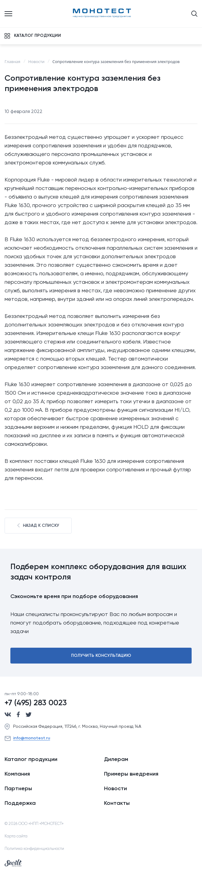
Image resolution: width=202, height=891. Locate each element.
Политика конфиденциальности (34, 849)
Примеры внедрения (131, 774)
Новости (115, 788)
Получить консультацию (101, 655)
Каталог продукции (31, 759)
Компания (17, 774)
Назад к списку (38, 525)
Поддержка (20, 803)
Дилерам (116, 759)
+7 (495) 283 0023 (36, 703)
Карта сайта (16, 836)
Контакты (117, 803)
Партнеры (18, 788)
